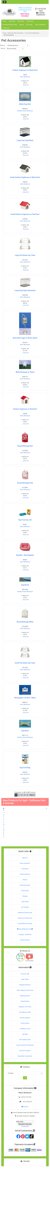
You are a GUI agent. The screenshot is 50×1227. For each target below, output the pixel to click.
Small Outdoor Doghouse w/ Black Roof (25, 177)
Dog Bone (25, 731)
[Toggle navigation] (4, 2)
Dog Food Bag (25, 768)
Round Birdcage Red (25, 446)
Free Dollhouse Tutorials (25, 923)
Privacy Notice (25, 1023)
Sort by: (3, 48)
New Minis (21, 21)
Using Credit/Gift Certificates (25, 1045)
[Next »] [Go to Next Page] (32, 795)
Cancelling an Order (25, 1012)
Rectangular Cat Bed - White (25, 698)
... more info (25, 85)
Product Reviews (25, 874)
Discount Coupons (25, 1050)
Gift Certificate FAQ (25, 1039)
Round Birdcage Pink (25, 483)
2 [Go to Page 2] (18, 795)
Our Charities (25, 907)
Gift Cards (29, 24)
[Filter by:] (17, 45)
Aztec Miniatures (25, 77)
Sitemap (25, 896)
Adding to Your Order (25, 1007)
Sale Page (12, 21)
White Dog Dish (25, 104)
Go (25, 1078)
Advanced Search (25, 885)
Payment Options (25, 1017)
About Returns (25, 1001)
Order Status (25, 979)
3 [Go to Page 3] (21, 795)
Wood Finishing (25, 940)
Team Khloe (25, 901)
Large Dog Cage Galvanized (25, 290)
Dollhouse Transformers (25, 918)
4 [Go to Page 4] (24, 795)
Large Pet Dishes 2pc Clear (25, 255)
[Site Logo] (9, 12)
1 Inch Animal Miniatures (31, 33)
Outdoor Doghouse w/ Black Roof (25, 70)
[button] (6, 824)
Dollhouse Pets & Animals (15, 33)
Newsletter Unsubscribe (25, 1056)
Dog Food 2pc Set (25, 520)
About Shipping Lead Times (25, 990)
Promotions (30, 21)
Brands (21, 24)
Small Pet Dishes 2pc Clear (25, 663)
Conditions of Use (25, 1028)
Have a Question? (40, 24)
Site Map (25, 1034)
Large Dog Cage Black (25, 140)
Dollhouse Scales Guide (10, 24)
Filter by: (2, 45)
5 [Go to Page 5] (27, 795)
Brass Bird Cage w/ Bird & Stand (25, 338)
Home (4, 21)
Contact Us (6, 28)
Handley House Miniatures (25, 111)
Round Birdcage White (25, 622)
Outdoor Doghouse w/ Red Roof (25, 409)
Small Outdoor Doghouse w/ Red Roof (25, 214)
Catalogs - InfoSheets (25, 934)
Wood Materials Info (25, 929)
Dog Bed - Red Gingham (25, 555)
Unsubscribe (25, 1126)
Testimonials (25, 890)
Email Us (24, 1106)
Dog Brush (25, 585)
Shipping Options (25, 996)
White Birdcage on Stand (25, 372)
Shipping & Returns (25, 985)
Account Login (25, 974)
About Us (25, 858)
